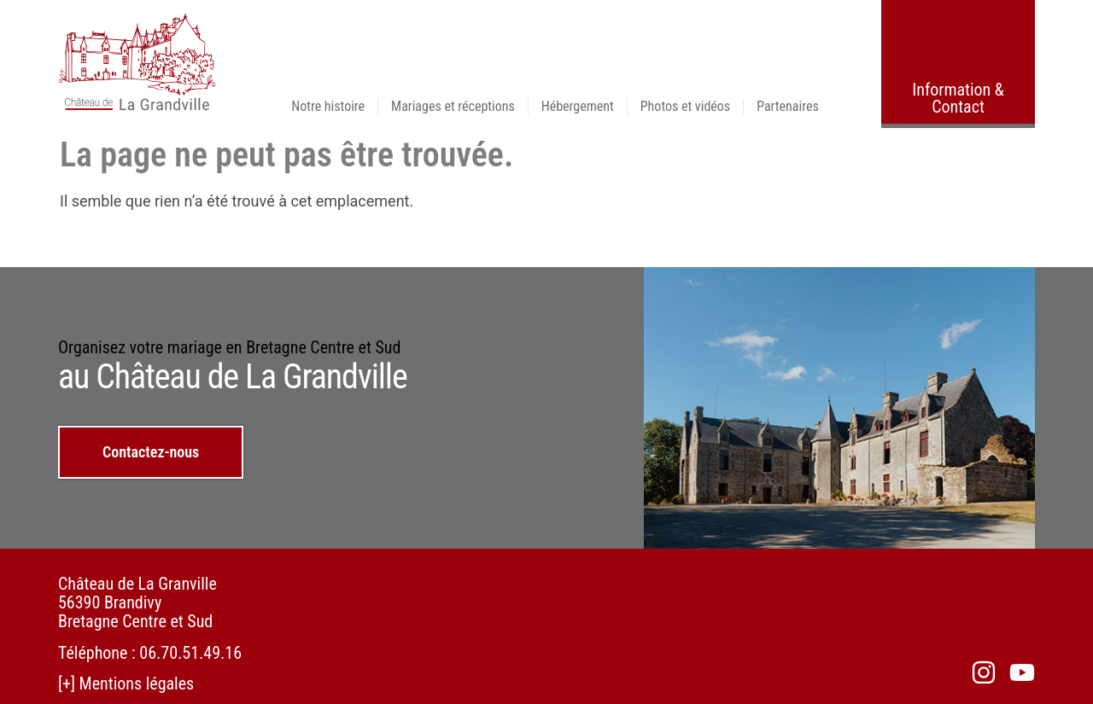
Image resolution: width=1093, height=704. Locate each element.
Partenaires (788, 106)
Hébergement (577, 106)
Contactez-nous (150, 452)
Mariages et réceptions (453, 106)
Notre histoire (328, 106)
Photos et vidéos (685, 106)
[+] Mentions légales (126, 682)
